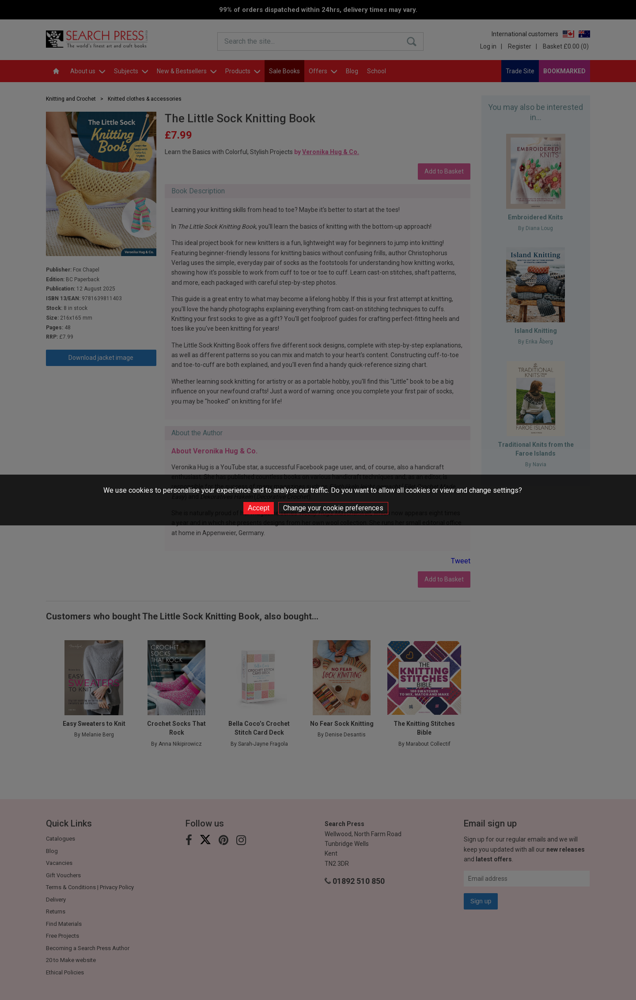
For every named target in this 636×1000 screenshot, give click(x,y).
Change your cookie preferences (333, 508)
